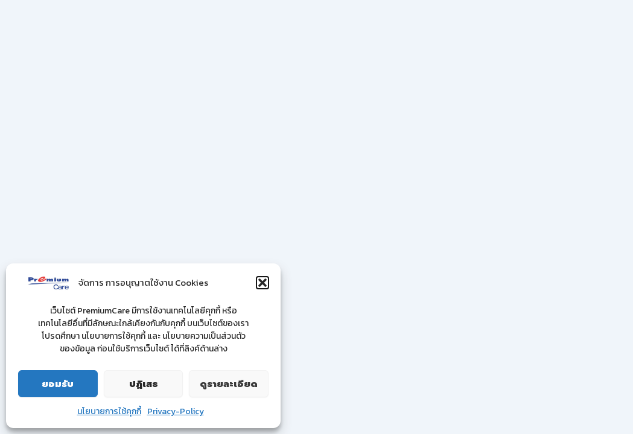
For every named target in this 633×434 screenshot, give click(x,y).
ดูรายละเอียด (229, 384)
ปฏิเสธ (143, 384)
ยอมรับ (58, 384)
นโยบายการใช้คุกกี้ (109, 411)
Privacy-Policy (175, 411)
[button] (262, 283)
